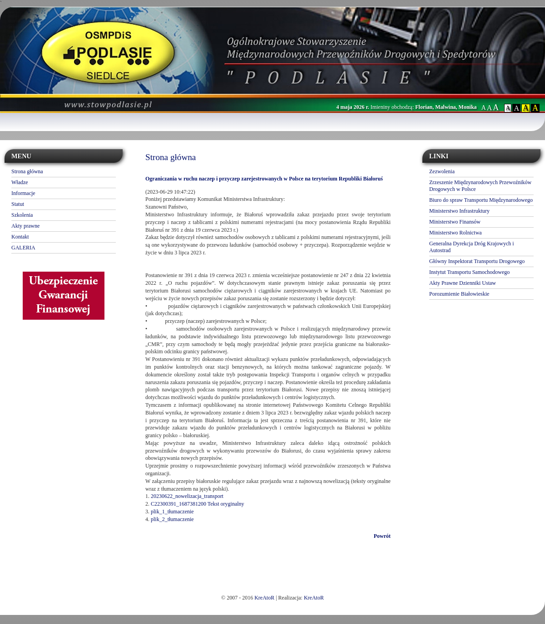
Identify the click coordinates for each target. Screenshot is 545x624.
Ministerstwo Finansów (455, 222)
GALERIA (23, 247)
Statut (17, 204)
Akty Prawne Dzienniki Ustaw (462, 283)
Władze (19, 182)
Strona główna (27, 171)
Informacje (23, 193)
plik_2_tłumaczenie (172, 519)
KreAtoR (264, 598)
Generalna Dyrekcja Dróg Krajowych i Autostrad (471, 246)
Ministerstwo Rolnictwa (455, 232)
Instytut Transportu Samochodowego (469, 272)
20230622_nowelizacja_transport (187, 496)
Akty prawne (25, 226)
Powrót (382, 536)
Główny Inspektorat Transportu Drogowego (477, 261)
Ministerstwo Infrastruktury (459, 211)
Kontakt (20, 237)
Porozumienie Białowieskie (459, 294)
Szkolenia (22, 215)
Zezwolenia (442, 171)
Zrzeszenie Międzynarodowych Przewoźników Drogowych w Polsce (480, 185)
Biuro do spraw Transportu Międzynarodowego (481, 200)
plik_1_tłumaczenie (172, 511)
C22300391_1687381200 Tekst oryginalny (197, 504)
